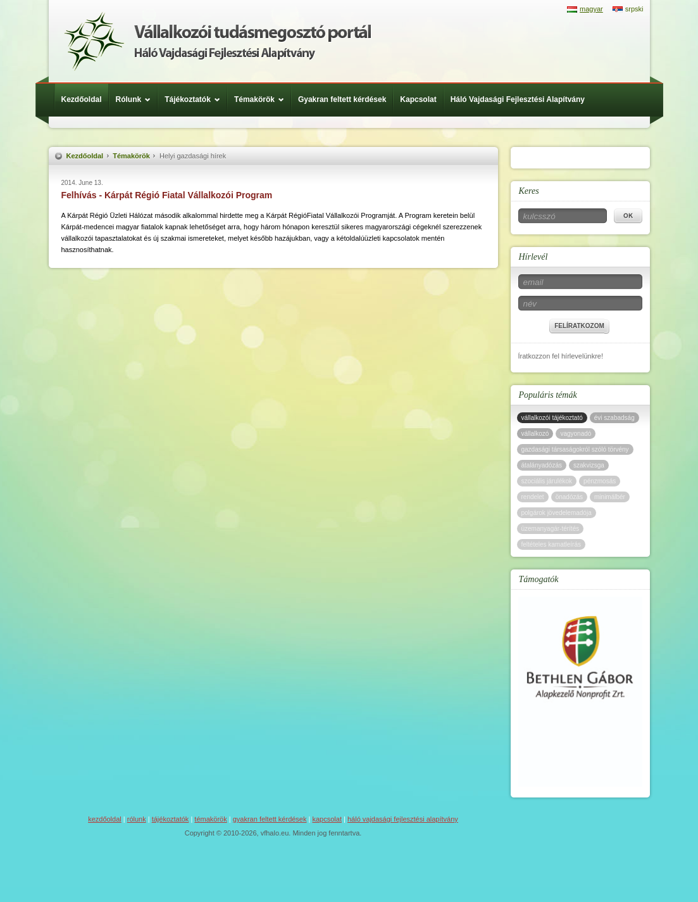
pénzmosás (599, 481)
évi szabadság (614, 417)
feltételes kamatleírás (551, 544)
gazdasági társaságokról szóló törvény (575, 449)
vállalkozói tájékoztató (552, 417)
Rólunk (137, 99)
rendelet (532, 496)
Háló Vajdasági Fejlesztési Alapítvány (518, 99)
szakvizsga (588, 465)
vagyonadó (575, 433)
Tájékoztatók (196, 99)
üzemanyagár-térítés (550, 528)
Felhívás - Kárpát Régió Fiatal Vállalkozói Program (167, 195)
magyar (591, 9)
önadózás (569, 496)
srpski (634, 9)
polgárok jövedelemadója (556, 512)
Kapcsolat (418, 99)
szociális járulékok (547, 481)
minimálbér (609, 496)
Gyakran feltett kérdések (342, 99)
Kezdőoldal (81, 99)
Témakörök (262, 99)
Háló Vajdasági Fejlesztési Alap (217, 41)
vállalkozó (535, 433)
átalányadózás (542, 465)
